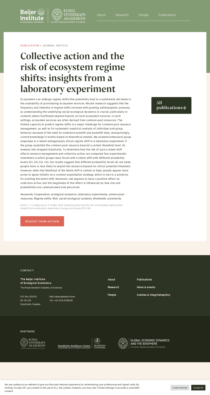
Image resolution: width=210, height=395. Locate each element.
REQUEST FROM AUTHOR (42, 221)
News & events (146, 287)
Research (113, 287)
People (112, 294)
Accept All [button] (198, 387)
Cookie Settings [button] (180, 387)
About (111, 279)
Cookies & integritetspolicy (153, 294)
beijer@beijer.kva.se (65, 296)
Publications (167, 15)
